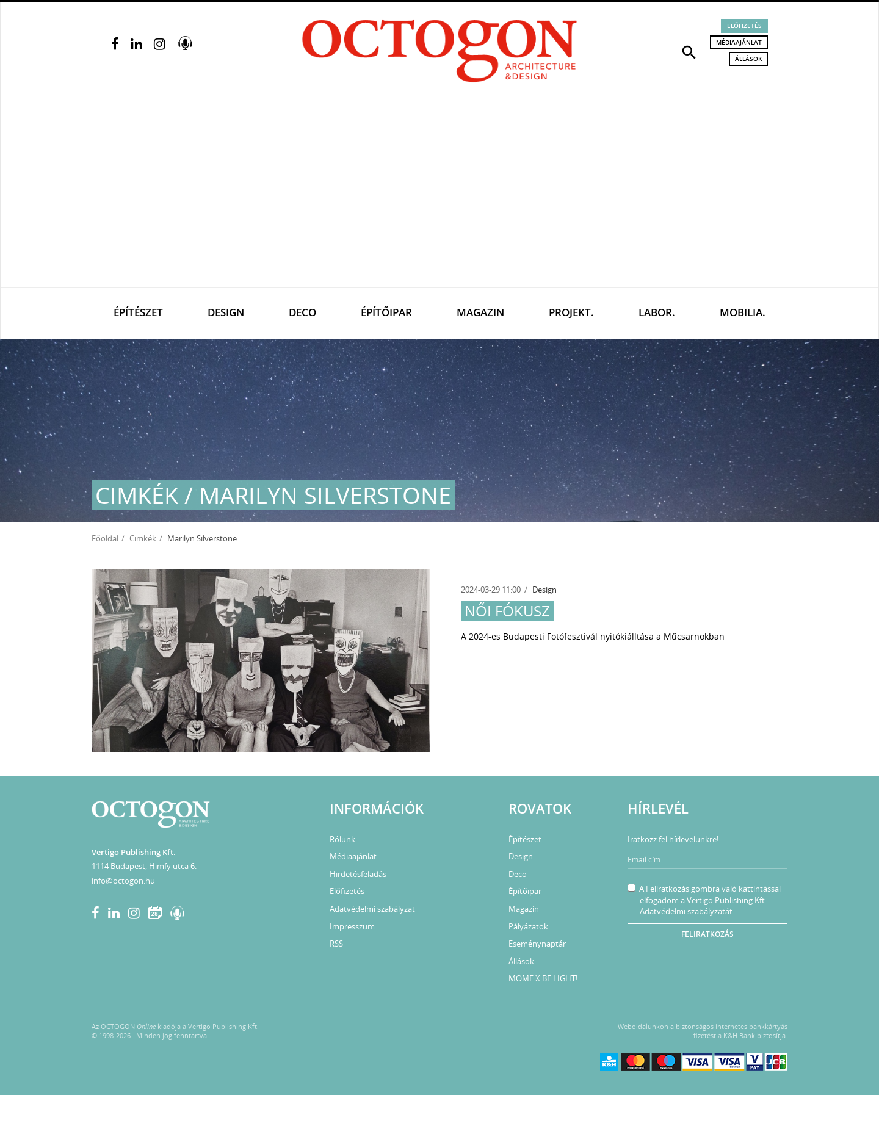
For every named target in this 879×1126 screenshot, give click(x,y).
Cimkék (142, 538)
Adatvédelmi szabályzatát (686, 911)
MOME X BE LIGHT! (542, 978)
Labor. (656, 312)
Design (226, 312)
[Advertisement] (439, 195)
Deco (302, 312)
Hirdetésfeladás (358, 873)
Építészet (138, 312)
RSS (336, 943)
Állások (748, 58)
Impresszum (352, 926)
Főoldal (105, 538)
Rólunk (342, 839)
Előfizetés (744, 25)
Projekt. (571, 312)
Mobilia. (742, 312)
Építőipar (386, 312)
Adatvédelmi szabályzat (372, 908)
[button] (689, 51)
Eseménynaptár (537, 943)
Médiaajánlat (739, 42)
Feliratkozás (707, 934)
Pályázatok (528, 926)
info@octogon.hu (123, 880)
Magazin (480, 312)
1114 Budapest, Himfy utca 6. (144, 866)
